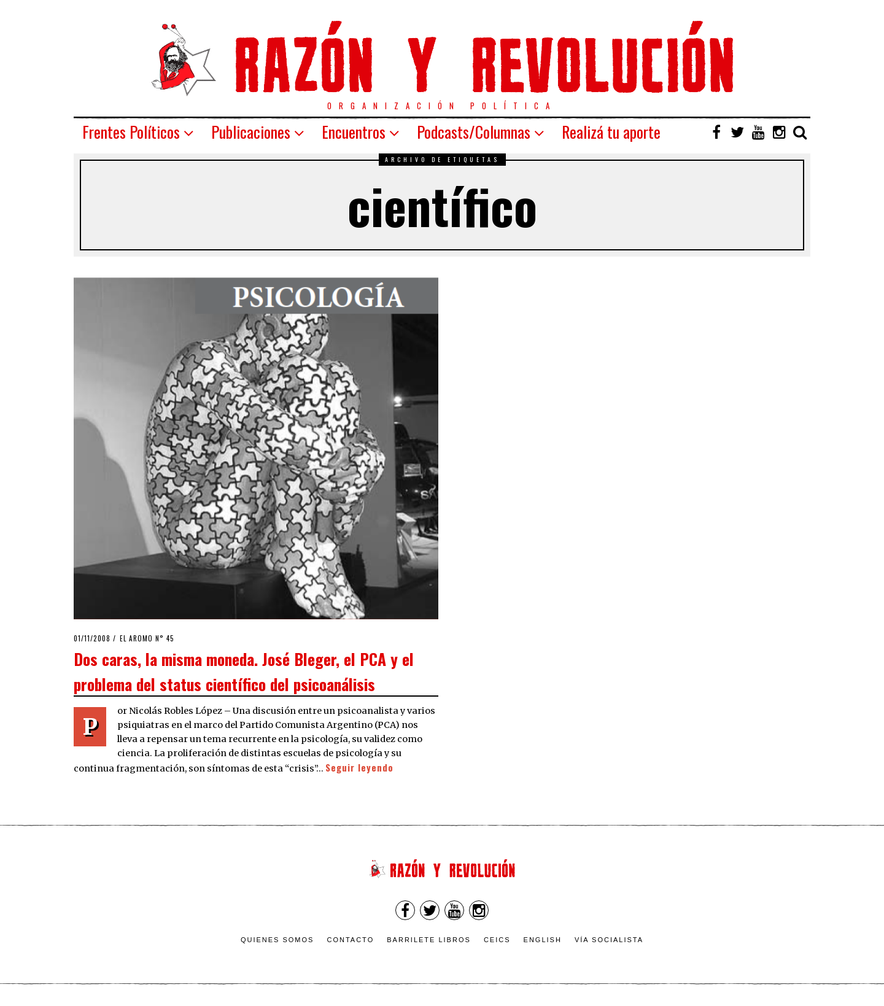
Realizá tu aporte (611, 132)
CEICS (497, 939)
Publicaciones (250, 132)
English (543, 939)
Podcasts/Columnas (473, 132)
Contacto (350, 939)
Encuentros (354, 132)
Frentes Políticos (131, 132)
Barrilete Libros (429, 939)
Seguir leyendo (359, 767)
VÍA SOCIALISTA (609, 939)
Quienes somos (277, 939)
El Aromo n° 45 (147, 638)
